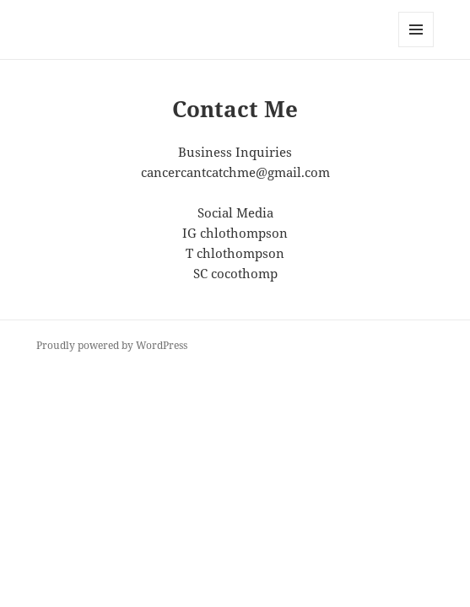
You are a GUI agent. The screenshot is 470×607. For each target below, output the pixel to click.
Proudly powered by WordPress (111, 345)
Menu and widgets (416, 46)
